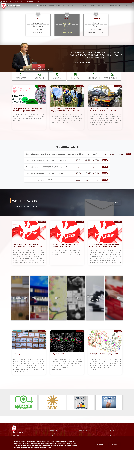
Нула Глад (16, 354)
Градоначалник (82, 62)
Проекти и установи (98, 6)
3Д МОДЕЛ (39, 78)
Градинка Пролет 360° (96, 32)
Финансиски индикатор (80, 402)
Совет (105, 62)
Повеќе (116, 203)
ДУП (57, 298)
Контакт (125, 6)
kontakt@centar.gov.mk (18, 1)
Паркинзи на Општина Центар (23, 402)
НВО (76, 298)
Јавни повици (96, 29)
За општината (38, 23)
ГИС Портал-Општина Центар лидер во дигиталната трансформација (27, 110)
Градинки (20, 298)
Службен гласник (67, 32)
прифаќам (100, 445)
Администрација (56, 6)
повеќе (49, 447)
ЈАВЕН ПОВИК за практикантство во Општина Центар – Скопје (64, 245)
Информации (114, 6)
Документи (71, 6)
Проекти (114, 298)
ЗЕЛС (52, 402)
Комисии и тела (38, 32)
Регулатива (38, 29)
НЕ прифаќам (114, 445)
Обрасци (57, 78)
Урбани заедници (112, 78)
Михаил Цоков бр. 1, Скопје (33, 1)
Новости (96, 23)
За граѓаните (82, 6)
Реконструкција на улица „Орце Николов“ (104, 354)
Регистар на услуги (95, 298)
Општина (43, 6)
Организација (38, 26)
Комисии (67, 26)
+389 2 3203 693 (6, 1)
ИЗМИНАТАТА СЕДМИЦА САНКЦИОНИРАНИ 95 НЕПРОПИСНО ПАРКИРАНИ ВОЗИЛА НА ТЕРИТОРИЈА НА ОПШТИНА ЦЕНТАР (104, 110)
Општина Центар (13, 6)
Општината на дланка (109, 402)
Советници (67, 23)
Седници (67, 29)
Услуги (95, 26)
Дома (38, 5)
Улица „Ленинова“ (57, 354)
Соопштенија (111, 433)
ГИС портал (21, 78)
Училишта (39, 298)
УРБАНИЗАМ (75, 78)
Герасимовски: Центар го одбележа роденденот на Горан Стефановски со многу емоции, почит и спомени (65, 110)
